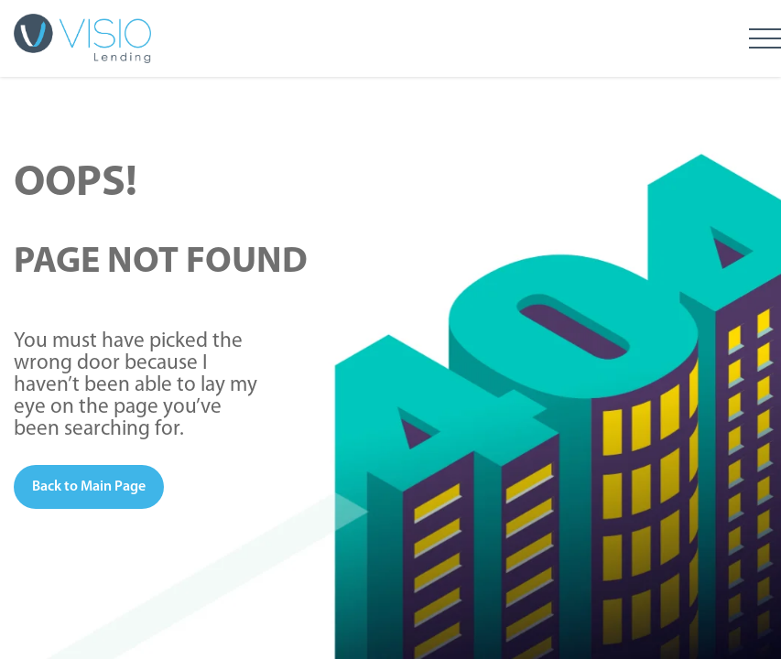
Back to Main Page (89, 487)
